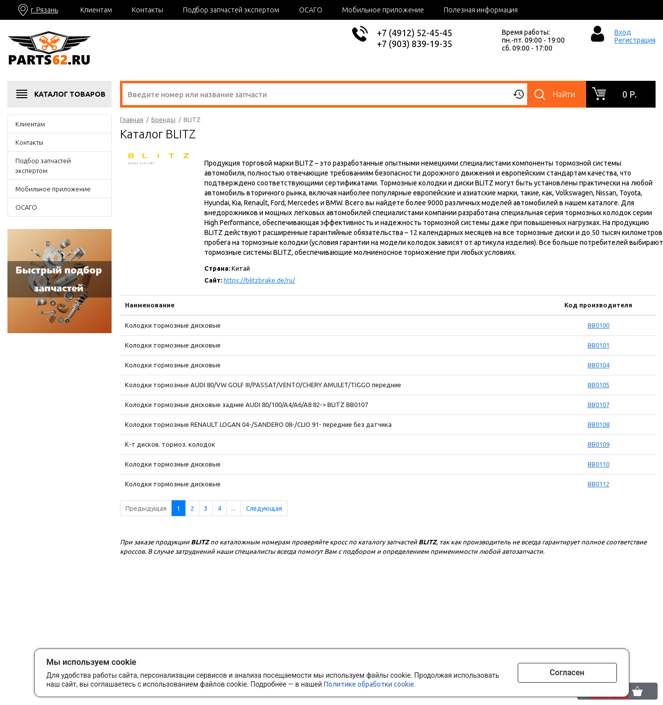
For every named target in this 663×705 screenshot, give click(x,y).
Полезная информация (481, 10)
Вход (622, 32)
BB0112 (598, 483)
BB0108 (598, 424)
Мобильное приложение (383, 10)
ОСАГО (310, 10)
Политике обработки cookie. (370, 684)
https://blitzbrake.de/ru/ (259, 280)
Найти (563, 94)
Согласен (567, 672)
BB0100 (598, 325)
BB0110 (598, 464)
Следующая (264, 508)
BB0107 (598, 404)
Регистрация (635, 40)
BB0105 (598, 384)
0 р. (629, 94)
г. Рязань (44, 10)
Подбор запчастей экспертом (231, 10)
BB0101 (598, 345)
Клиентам (96, 10)
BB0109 (598, 444)
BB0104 (598, 364)
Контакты (147, 10)
